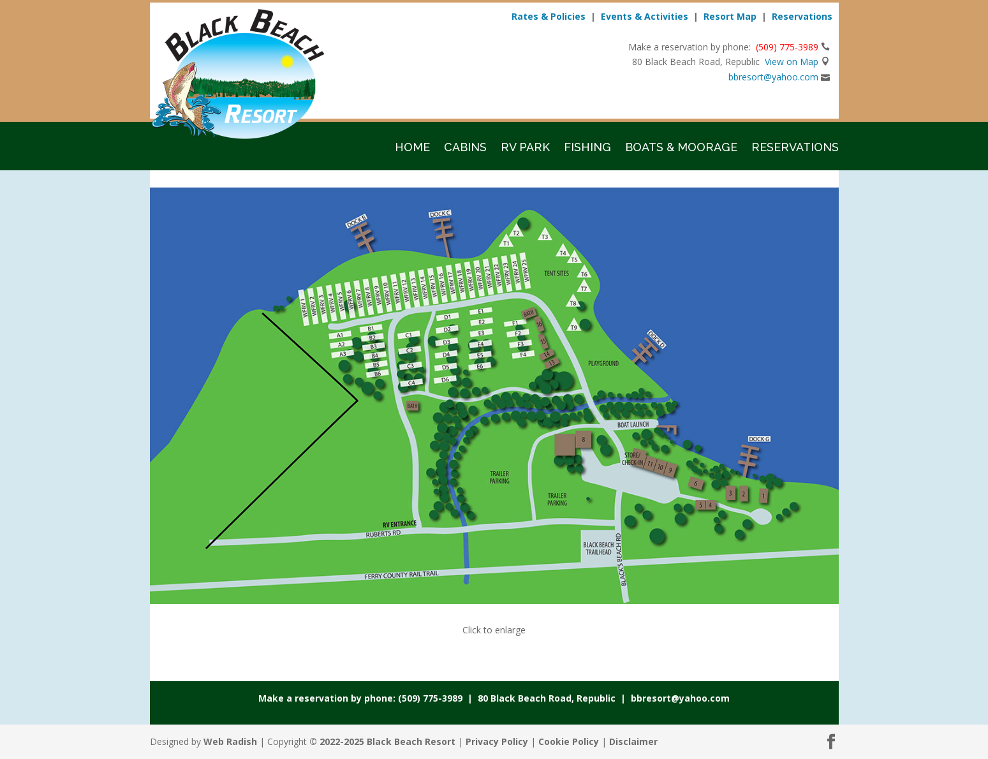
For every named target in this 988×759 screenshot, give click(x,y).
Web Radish (230, 741)
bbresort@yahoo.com (773, 77)
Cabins (465, 148)
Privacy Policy (497, 741)
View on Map (791, 61)
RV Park (525, 148)
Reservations (802, 16)
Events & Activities (644, 16)
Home (412, 148)
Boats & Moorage (681, 148)
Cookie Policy (568, 741)
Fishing (587, 148)
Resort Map (730, 16)
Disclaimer (633, 741)
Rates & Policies (549, 16)
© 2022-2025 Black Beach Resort (382, 741)
